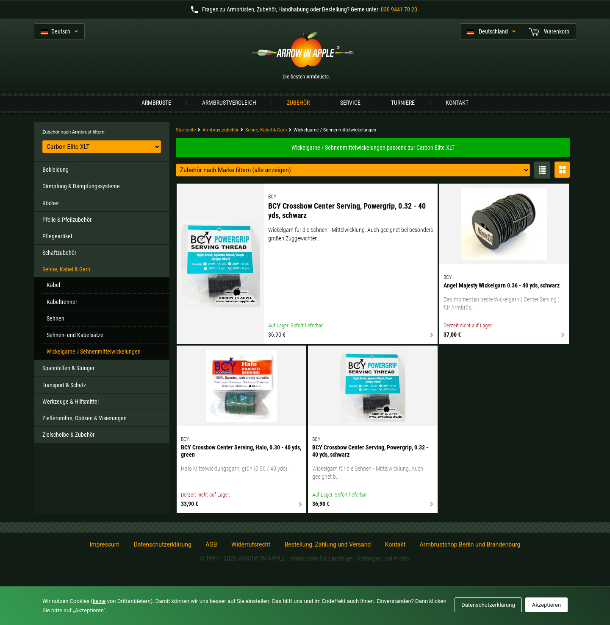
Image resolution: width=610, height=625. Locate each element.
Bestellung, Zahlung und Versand (328, 544)
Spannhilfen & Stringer (68, 368)
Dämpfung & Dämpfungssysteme (81, 186)
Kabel (53, 285)
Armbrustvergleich (229, 102)
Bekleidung (55, 169)
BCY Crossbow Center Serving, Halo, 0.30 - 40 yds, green (241, 451)
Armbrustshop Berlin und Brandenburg (470, 544)
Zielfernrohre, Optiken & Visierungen (84, 418)
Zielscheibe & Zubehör (68, 434)
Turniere (403, 102)
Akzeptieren (546, 605)
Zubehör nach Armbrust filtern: (73, 132)
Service (350, 102)
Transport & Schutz (64, 385)
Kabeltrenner (62, 302)
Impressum (104, 544)
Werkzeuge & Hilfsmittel (70, 401)
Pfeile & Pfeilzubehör (67, 219)
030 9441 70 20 (399, 9)
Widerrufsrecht (250, 544)
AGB (211, 544)
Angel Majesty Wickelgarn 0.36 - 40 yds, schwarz (502, 285)
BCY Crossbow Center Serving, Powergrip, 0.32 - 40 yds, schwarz (347, 210)
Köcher (50, 203)
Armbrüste (156, 102)
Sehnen (55, 318)
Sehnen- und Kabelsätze (75, 335)
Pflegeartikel (57, 236)
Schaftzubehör (59, 252)
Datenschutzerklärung (162, 544)
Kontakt (457, 102)
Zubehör (298, 102)
